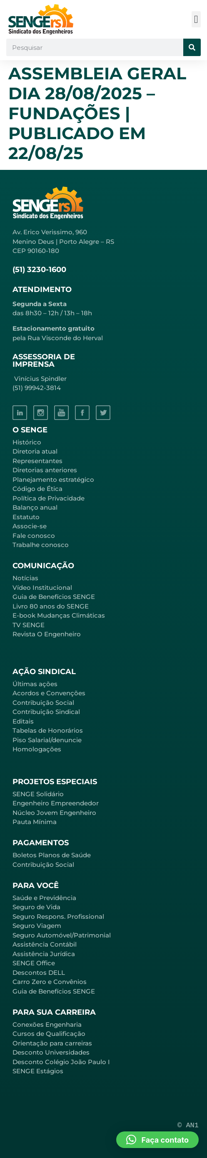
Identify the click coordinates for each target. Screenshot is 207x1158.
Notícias (25, 578)
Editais (23, 721)
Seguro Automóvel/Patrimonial (61, 935)
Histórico (26, 442)
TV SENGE (28, 625)
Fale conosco (33, 536)
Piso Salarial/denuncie (47, 740)
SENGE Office (33, 963)
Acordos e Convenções (48, 693)
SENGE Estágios (37, 1071)
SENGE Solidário (38, 794)
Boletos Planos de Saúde (51, 855)
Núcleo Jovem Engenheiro (54, 813)
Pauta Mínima (34, 822)
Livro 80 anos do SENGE (50, 606)
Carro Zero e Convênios (49, 982)
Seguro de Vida (36, 907)
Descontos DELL (38, 972)
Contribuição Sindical (46, 712)
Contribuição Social (43, 703)
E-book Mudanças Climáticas (58, 615)
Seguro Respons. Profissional (58, 916)
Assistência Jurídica (43, 954)
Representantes (37, 461)
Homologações (36, 749)
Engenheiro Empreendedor (55, 803)
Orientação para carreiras (52, 1043)
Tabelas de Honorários (47, 730)
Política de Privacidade (48, 498)
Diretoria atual (34, 451)
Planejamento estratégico (53, 479)
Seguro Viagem (36, 926)
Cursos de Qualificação (48, 1034)
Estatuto (26, 517)
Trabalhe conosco (40, 545)
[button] (196, 19)
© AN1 (188, 1125)
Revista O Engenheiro (46, 634)
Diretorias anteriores (44, 470)
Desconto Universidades (51, 1052)
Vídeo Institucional (42, 587)
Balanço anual (34, 507)
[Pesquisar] (192, 47)
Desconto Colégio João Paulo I (61, 1062)
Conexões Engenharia (47, 1024)
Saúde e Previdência (44, 898)
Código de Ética (37, 489)
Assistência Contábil (44, 944)
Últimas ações (34, 684)
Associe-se (29, 526)
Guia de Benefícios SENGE (53, 991)
